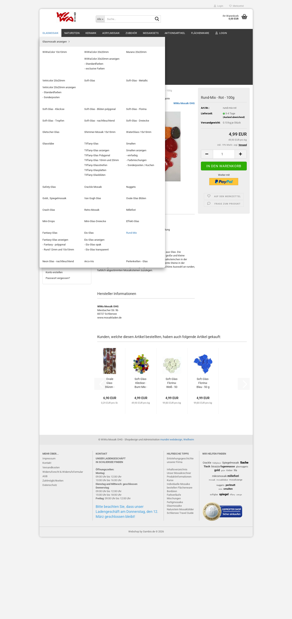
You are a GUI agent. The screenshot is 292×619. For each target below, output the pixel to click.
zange (239, 576)
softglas (214, 576)
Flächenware (200, 33)
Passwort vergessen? (58, 504)
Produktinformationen (179, 558)
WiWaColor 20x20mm (61, 61)
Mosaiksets (151, 33)
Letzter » (131, 50)
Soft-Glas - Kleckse (60, 90)
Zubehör (131, 33)
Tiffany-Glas (56, 147)
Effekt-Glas (55, 221)
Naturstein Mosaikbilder (180, 591)
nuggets (220, 567)
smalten (228, 570)
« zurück (104, 50)
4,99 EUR (66, 371)
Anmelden (67, 489)
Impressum (48, 540)
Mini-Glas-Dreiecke (59, 215)
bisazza (215, 548)
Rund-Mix (54, 238)
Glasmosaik (50, 33)
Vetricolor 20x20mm (60, 73)
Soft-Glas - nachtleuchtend (64, 113)
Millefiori (53, 204)
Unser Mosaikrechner (179, 555)
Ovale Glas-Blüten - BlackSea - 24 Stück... (109, 335)
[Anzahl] (224, 106)
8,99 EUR (66, 441)
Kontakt (46, 545)
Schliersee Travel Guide (180, 595)
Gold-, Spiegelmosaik (61, 175)
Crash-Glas (55, 193)
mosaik (212, 562)
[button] (207, 106)
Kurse (170, 562)
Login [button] (218, 6)
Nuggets (53, 170)
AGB (44, 558)
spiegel (224, 576)
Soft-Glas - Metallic (59, 84)
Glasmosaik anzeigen (61, 50)
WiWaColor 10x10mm (61, 56)
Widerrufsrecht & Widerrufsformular (62, 554)
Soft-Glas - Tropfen (59, 107)
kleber (229, 552)
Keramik (91, 33)
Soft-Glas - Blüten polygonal (64, 96)
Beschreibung (111, 160)
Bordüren (172, 573)
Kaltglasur (216, 545)
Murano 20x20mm (59, 67)
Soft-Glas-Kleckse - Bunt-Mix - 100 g (141, 335)
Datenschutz (49, 567)
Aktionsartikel (175, 33)
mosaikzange (235, 562)
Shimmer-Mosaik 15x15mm (64, 130)
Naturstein (72, 33)
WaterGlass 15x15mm (61, 135)
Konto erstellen (54, 498)
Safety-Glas (55, 158)
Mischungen (174, 580)
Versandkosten (51, 549)
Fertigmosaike (175, 584)
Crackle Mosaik (57, 164)
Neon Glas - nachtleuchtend (64, 244)
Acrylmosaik (111, 33)
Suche (244, 545)
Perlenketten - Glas (59, 255)
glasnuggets (242, 549)
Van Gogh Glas (57, 181)
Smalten (53, 153)
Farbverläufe (174, 576)
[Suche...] (100, 19)
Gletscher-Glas (57, 124)
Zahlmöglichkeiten (52, 562)
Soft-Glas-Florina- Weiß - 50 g (172, 335)
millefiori (233, 558)
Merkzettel (236, 6)
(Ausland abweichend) (234, 69)
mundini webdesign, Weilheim (177, 521)
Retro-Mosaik (56, 198)
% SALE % (226, 33)
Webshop (133, 613)
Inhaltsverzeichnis (177, 551)
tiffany (232, 576)
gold (217, 552)
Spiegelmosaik (230, 544)
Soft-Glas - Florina (59, 101)
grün (223, 553)
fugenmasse (227, 548)
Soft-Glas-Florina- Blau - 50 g (203, 335)
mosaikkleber (222, 562)
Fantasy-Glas (56, 227)
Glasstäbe (54, 141)
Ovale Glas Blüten (59, 187)
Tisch (207, 548)
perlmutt (230, 567)
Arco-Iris (53, 249)
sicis (220, 571)
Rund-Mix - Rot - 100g (67, 362)
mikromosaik (219, 558)
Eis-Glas (53, 232)
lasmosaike (175, 587)
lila (235, 552)
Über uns (244, 33)
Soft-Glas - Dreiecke (60, 118)
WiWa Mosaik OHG (184, 55)
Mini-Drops (55, 210)
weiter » (117, 50)
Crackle (207, 544)
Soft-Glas (54, 78)
